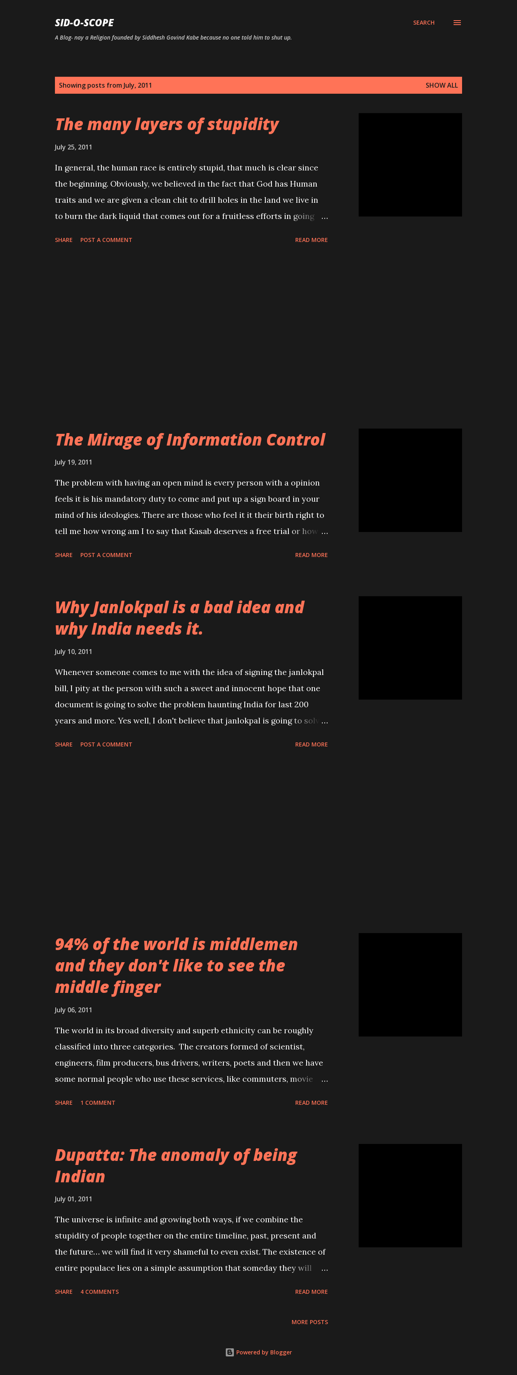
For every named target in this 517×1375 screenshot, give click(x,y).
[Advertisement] (191, 337)
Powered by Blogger (258, 1352)
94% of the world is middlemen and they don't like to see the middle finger (176, 965)
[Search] (424, 22)
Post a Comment (106, 240)
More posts (310, 1322)
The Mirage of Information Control (190, 439)
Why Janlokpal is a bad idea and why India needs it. (179, 617)
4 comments (99, 1291)
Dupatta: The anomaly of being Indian (176, 1165)
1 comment (98, 1102)
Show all (442, 85)
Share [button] (64, 240)
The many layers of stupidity (167, 124)
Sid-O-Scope (84, 22)
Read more (311, 240)
